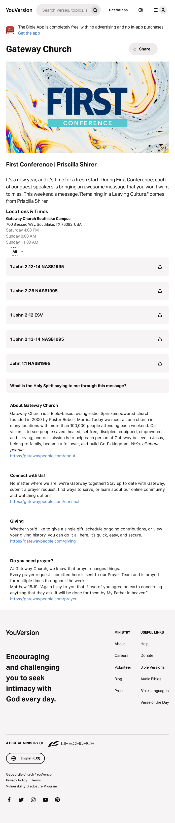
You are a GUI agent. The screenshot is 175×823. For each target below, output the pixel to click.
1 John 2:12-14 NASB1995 (37, 266)
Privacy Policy (16, 780)
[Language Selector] (141, 10)
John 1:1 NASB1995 (30, 363)
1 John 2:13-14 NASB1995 (37, 339)
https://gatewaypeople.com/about (42, 455)
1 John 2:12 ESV (26, 315)
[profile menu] (159, 10)
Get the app (118, 10)
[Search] (62, 10)
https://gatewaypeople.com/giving (43, 541)
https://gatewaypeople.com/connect (45, 501)
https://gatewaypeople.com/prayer (43, 598)
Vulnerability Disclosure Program (31, 786)
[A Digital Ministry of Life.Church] (87, 741)
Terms (36, 780)
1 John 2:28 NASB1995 (34, 290)
